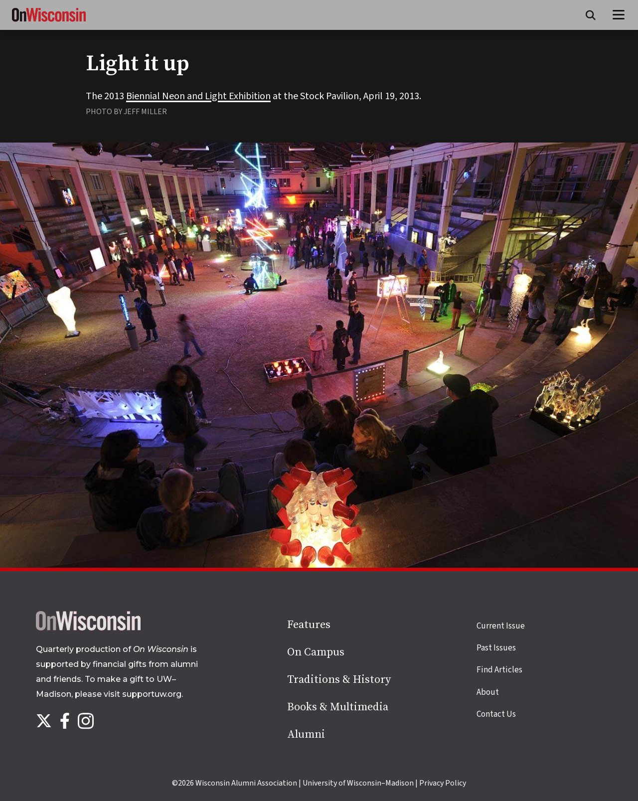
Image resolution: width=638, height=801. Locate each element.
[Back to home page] (88, 628)
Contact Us (496, 714)
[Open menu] (619, 14)
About (488, 692)
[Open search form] (591, 15)
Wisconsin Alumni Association (246, 783)
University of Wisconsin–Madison (358, 783)
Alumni (306, 734)
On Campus (315, 652)
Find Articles (499, 670)
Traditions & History (339, 679)
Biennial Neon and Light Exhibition (198, 96)
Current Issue (501, 626)
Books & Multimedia (337, 707)
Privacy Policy (442, 783)
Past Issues (496, 648)
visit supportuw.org (142, 694)
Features (308, 625)
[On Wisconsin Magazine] (49, 21)
